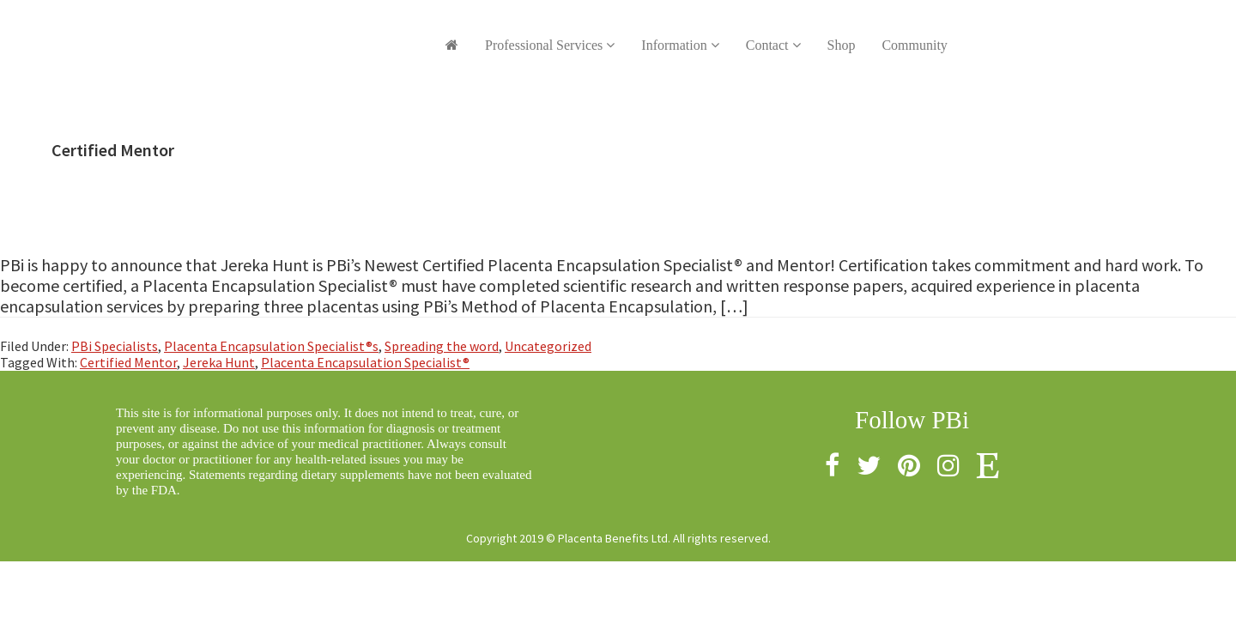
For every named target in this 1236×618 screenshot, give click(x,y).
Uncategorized (548, 345)
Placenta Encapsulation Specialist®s (271, 345)
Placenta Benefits (253, 34)
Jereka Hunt (219, 362)
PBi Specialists (114, 345)
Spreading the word (442, 345)
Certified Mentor (128, 362)
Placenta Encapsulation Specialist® (365, 362)
